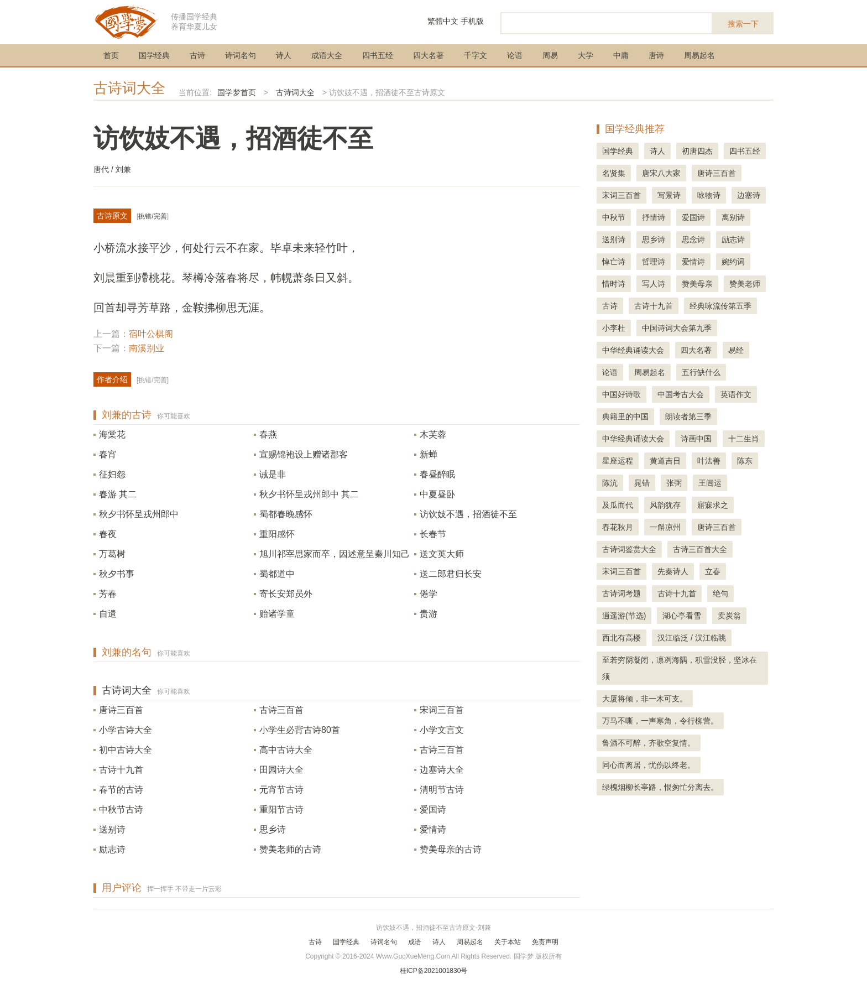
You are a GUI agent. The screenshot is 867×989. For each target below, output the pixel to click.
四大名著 (428, 55)
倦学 (428, 593)
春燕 (268, 434)
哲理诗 (653, 261)
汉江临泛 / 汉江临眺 (691, 637)
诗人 (283, 55)
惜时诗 (613, 283)
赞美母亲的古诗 (451, 849)
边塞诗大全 (442, 769)
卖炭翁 (729, 615)
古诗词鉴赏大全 (629, 549)
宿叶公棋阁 (151, 334)
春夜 (108, 534)
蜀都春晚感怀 (285, 514)
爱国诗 (433, 809)
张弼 (674, 482)
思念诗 (693, 239)
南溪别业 (146, 348)
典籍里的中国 (625, 416)
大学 (585, 55)
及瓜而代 (617, 505)
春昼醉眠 (437, 474)
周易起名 (699, 55)
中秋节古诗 (121, 809)
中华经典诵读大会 (633, 350)
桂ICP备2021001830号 (434, 971)
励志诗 (112, 849)
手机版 (472, 21)
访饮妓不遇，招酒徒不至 (468, 514)
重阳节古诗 (281, 809)
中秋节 (613, 217)
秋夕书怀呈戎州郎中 (139, 514)
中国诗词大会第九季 (677, 328)
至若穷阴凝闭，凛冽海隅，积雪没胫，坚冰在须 (679, 668)
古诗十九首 (121, 769)
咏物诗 (708, 195)
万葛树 (112, 554)
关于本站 (507, 942)
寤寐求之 (712, 505)
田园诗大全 (281, 769)
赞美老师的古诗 (290, 849)
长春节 (433, 534)
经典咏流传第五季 (720, 305)
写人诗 (653, 283)
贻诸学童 (277, 613)
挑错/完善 (152, 216)
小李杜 (613, 328)
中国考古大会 (680, 394)
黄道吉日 (665, 460)
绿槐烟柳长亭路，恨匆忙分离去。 (660, 787)
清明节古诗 (442, 789)
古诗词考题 (621, 593)
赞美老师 (744, 283)
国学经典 (154, 55)
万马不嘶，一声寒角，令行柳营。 (660, 720)
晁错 (642, 482)
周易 (550, 55)
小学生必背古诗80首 (299, 730)
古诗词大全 (129, 88)
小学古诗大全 (125, 730)
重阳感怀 (277, 534)
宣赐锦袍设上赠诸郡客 (303, 454)
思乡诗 (272, 829)
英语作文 (735, 394)
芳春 (108, 593)
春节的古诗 (121, 789)
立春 (712, 571)
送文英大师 (442, 554)
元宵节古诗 (281, 789)
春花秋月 (617, 527)
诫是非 (272, 474)
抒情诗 (653, 217)
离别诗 (733, 217)
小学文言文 (442, 730)
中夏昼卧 (437, 494)
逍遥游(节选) (624, 615)
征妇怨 (112, 474)
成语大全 (326, 55)
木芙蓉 (433, 434)
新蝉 (428, 454)
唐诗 (656, 55)
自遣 (108, 613)
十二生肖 (743, 438)
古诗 (197, 55)
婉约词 (733, 261)
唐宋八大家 (661, 173)
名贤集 (613, 173)
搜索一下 (743, 23)
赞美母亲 (697, 283)
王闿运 (710, 482)
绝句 (720, 593)
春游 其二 (118, 494)
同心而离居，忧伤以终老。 (648, 765)
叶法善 (708, 460)
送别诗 (112, 829)
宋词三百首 (442, 710)
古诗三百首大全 (700, 549)
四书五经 (377, 55)
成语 (414, 942)
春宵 (108, 454)
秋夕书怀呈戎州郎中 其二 (309, 494)
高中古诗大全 (285, 749)
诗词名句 (240, 55)
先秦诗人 (672, 571)
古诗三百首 (281, 710)
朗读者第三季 (688, 416)
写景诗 (669, 195)
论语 (515, 55)
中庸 (621, 55)
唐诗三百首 (121, 710)
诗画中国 (696, 438)
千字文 (475, 55)
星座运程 (617, 460)
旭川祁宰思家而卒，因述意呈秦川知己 (334, 554)
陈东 (745, 460)
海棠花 (112, 434)
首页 (111, 55)
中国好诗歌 (621, 394)
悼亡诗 (613, 261)
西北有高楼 (621, 637)
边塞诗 (748, 195)
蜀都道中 (277, 574)
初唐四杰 (697, 151)
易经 (736, 350)
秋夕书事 (116, 574)
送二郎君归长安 (451, 574)
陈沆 (610, 482)
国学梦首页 (236, 92)
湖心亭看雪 (681, 615)
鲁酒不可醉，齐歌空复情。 (648, 742)
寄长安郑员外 (285, 593)
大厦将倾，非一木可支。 (644, 698)
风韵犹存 (665, 505)
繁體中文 (442, 21)
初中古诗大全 (125, 749)
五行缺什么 (701, 372)
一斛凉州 (665, 527)
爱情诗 (433, 829)
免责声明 (545, 942)
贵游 (428, 613)
